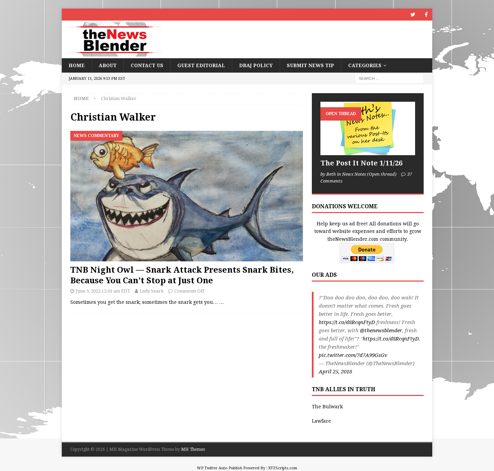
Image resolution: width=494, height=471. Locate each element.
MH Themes (193, 449)
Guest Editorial (201, 65)
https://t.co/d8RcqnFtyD (347, 322)
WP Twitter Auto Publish (219, 468)
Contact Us (147, 65)
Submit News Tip (310, 65)
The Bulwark (327, 406)
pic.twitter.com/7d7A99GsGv (353, 355)
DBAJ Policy (256, 65)
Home (77, 65)
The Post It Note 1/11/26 (361, 163)
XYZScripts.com (282, 468)
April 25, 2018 (335, 372)
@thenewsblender (381, 330)
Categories (364, 65)
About (108, 65)
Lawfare (321, 421)
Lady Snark (152, 291)
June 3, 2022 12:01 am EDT (103, 291)
